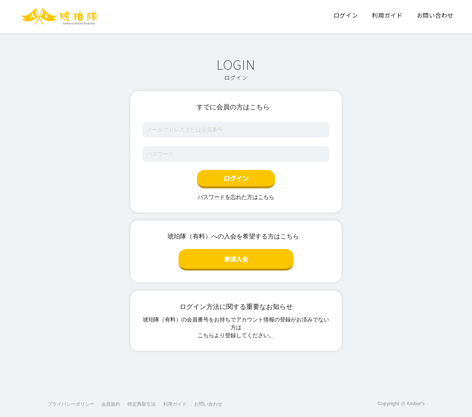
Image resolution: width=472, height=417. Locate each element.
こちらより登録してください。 (236, 332)
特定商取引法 (142, 401)
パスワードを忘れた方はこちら (236, 197)
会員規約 (110, 401)
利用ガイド (175, 401)
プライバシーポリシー (70, 401)
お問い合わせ (208, 401)
